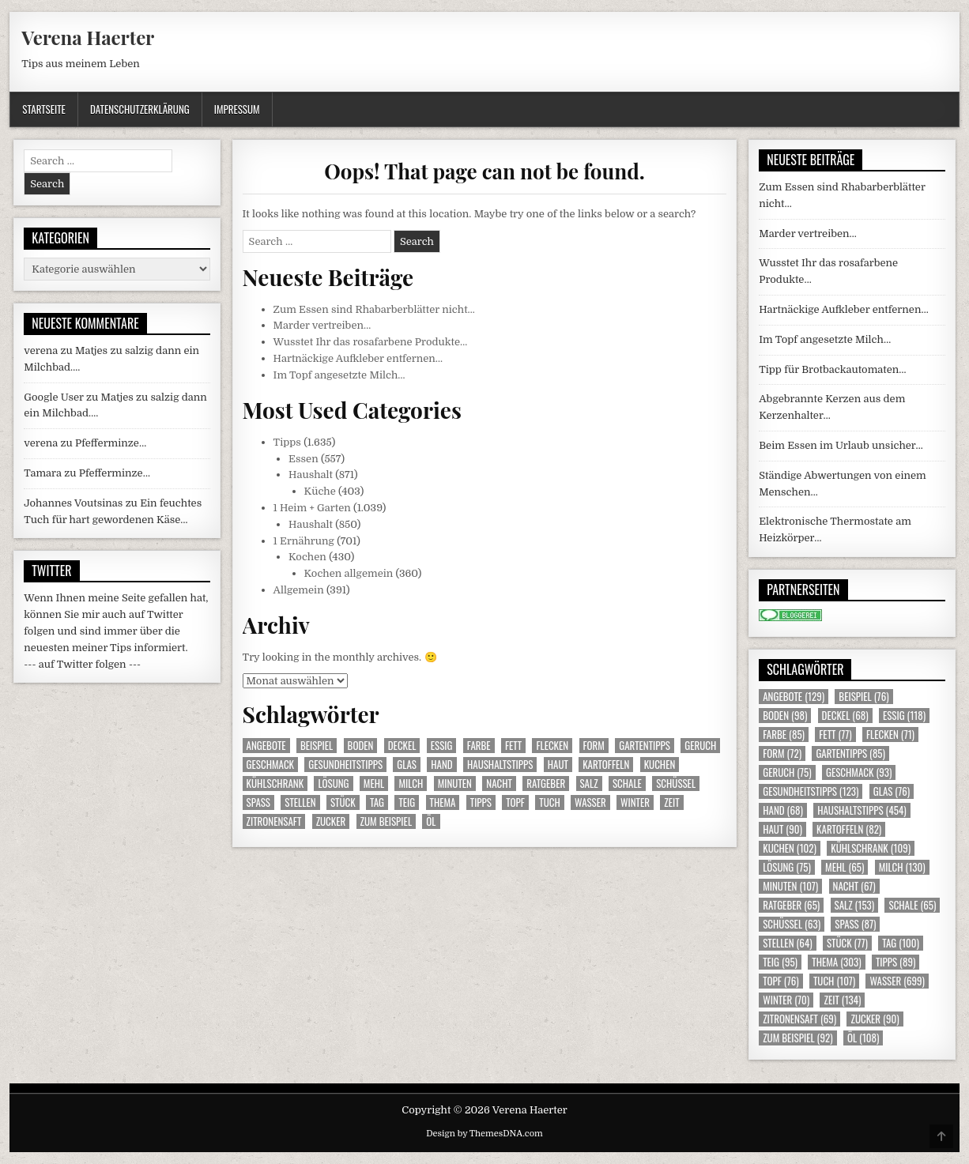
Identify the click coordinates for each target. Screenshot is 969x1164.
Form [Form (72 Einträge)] (594, 745)
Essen (303, 459)
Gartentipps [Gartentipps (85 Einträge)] (644, 745)
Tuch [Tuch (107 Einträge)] (549, 802)
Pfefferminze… (110, 443)
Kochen (307, 557)
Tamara (43, 473)
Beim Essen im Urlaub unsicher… (841, 445)
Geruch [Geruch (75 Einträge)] (700, 745)
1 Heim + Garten (312, 508)
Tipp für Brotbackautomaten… (832, 369)
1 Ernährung (303, 541)
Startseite (44, 109)
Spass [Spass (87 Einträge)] (258, 802)
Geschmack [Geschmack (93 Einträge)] (270, 764)
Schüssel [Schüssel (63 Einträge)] (676, 783)
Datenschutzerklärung (140, 109)
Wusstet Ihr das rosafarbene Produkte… (370, 342)
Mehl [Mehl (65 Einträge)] (374, 783)
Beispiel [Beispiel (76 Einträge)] (316, 745)
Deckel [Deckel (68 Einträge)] (402, 745)
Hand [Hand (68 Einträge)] (441, 764)
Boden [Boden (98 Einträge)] (361, 745)
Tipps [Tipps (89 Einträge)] (481, 802)
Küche (320, 491)
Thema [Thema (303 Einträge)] (443, 802)
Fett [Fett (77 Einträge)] (513, 745)
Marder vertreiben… (322, 325)
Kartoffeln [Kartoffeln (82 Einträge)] (606, 764)
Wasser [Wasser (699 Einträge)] (590, 802)
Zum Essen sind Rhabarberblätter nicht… (374, 309)
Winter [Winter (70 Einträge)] (635, 802)
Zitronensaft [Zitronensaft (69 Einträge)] (274, 821)
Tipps (287, 442)
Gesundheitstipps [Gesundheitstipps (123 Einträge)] (345, 764)
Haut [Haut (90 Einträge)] (558, 764)
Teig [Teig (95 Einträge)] (406, 802)
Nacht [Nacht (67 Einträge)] (499, 783)
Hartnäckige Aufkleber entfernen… (358, 358)
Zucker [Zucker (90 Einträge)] (331, 821)
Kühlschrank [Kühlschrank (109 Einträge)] (275, 783)
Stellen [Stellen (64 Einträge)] (300, 802)
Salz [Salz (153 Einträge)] (589, 783)
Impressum (237, 109)
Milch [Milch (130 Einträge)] (410, 783)
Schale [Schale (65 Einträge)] (627, 783)
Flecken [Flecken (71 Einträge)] (552, 745)
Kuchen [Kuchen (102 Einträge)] (660, 764)
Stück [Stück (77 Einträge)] (343, 802)
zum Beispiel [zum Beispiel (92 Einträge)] (386, 821)
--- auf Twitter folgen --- (82, 664)
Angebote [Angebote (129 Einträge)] (266, 745)
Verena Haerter (87, 37)
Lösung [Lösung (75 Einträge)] (333, 783)
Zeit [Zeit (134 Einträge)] (671, 802)
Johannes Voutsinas (73, 503)
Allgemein (298, 590)
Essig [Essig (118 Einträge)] (442, 745)
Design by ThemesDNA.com (484, 1133)
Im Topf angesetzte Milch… (339, 375)
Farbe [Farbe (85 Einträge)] (479, 745)
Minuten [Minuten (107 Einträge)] (455, 783)
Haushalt (310, 474)
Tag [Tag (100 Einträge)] (377, 802)
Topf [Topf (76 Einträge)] (515, 802)
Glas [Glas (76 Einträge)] (407, 764)
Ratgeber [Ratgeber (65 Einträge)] (545, 783)
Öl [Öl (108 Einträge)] (430, 821)
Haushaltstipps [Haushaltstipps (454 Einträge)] (500, 764)
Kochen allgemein (349, 573)
